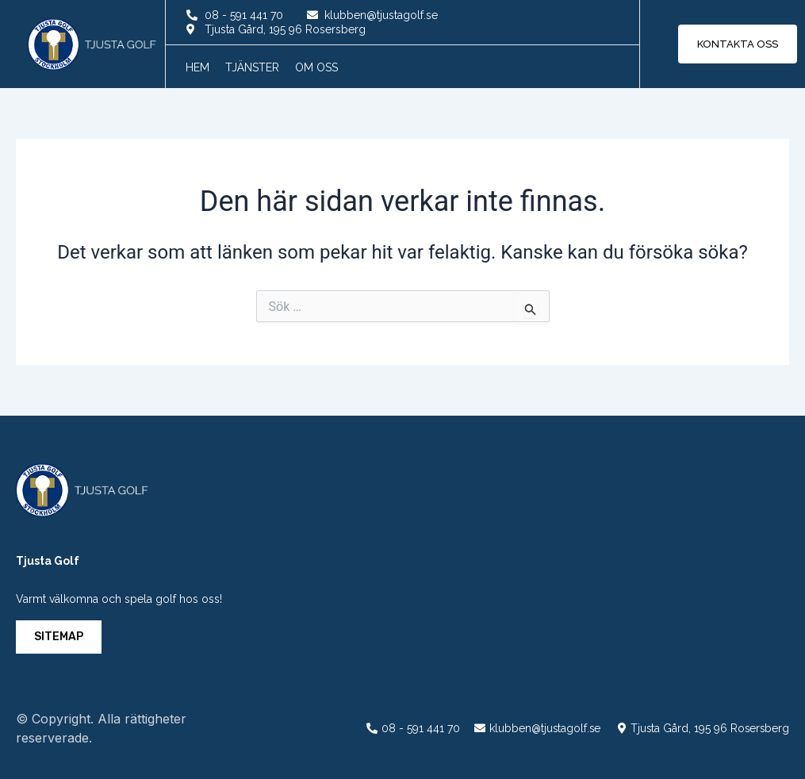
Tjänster (252, 67)
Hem (197, 67)
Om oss (316, 67)
